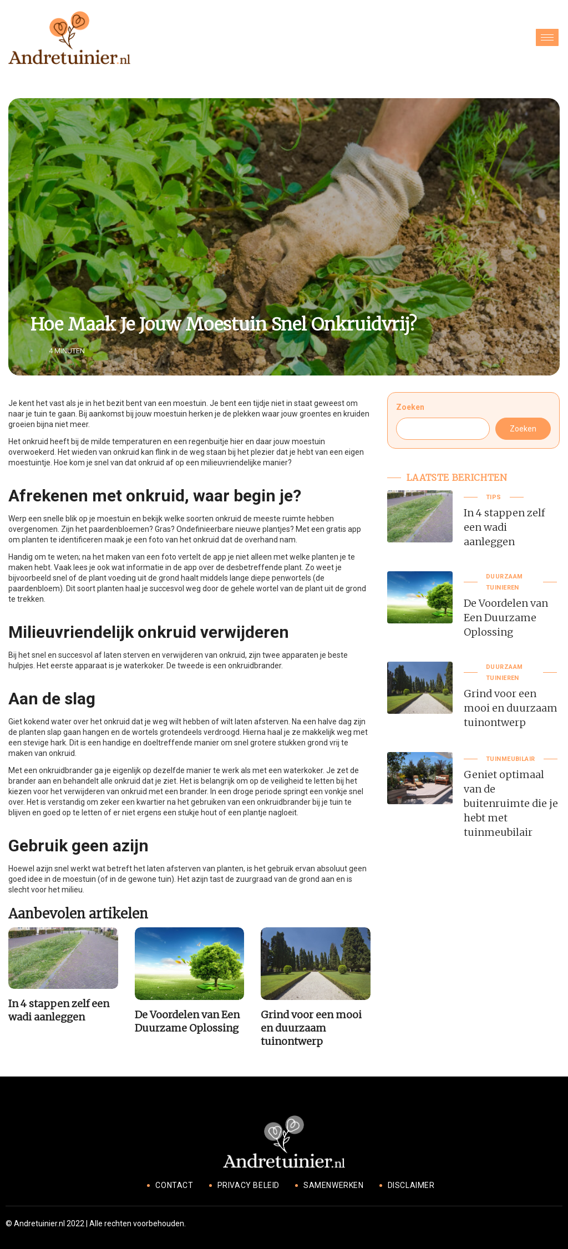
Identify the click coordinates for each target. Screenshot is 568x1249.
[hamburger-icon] (547, 37)
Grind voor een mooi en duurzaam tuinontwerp (311, 1028)
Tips (493, 497)
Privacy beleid (248, 1185)
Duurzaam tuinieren (504, 582)
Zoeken (410, 407)
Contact (174, 1185)
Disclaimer (411, 1185)
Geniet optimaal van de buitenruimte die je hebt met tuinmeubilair (511, 803)
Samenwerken (333, 1185)
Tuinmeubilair (510, 759)
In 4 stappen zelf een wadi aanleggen (58, 1010)
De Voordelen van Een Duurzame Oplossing (187, 1021)
